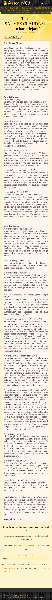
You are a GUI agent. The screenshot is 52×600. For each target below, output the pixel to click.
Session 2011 (14, 8)
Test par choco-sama (22, 10)
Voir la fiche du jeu (13, 37)
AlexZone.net (21, 595)
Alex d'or (4, 8)
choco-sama (28, 32)
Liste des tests (27, 8)
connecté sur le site (26, 545)
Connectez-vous (9, 568)
